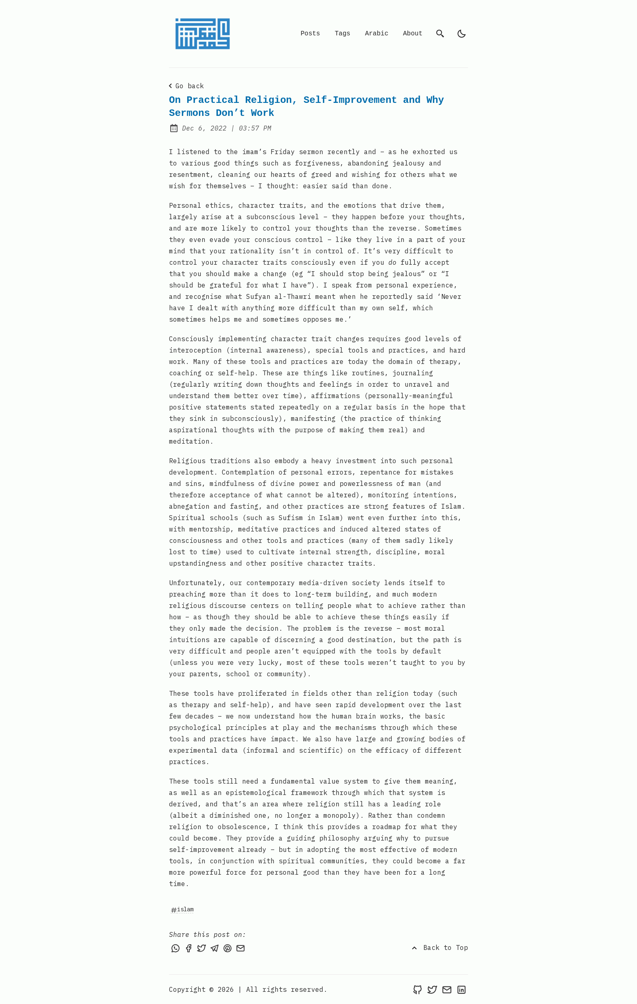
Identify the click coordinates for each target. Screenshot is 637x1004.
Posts (310, 33)
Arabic (376, 33)
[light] (461, 33)
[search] (440, 33)
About (412, 33)
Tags (342, 33)
